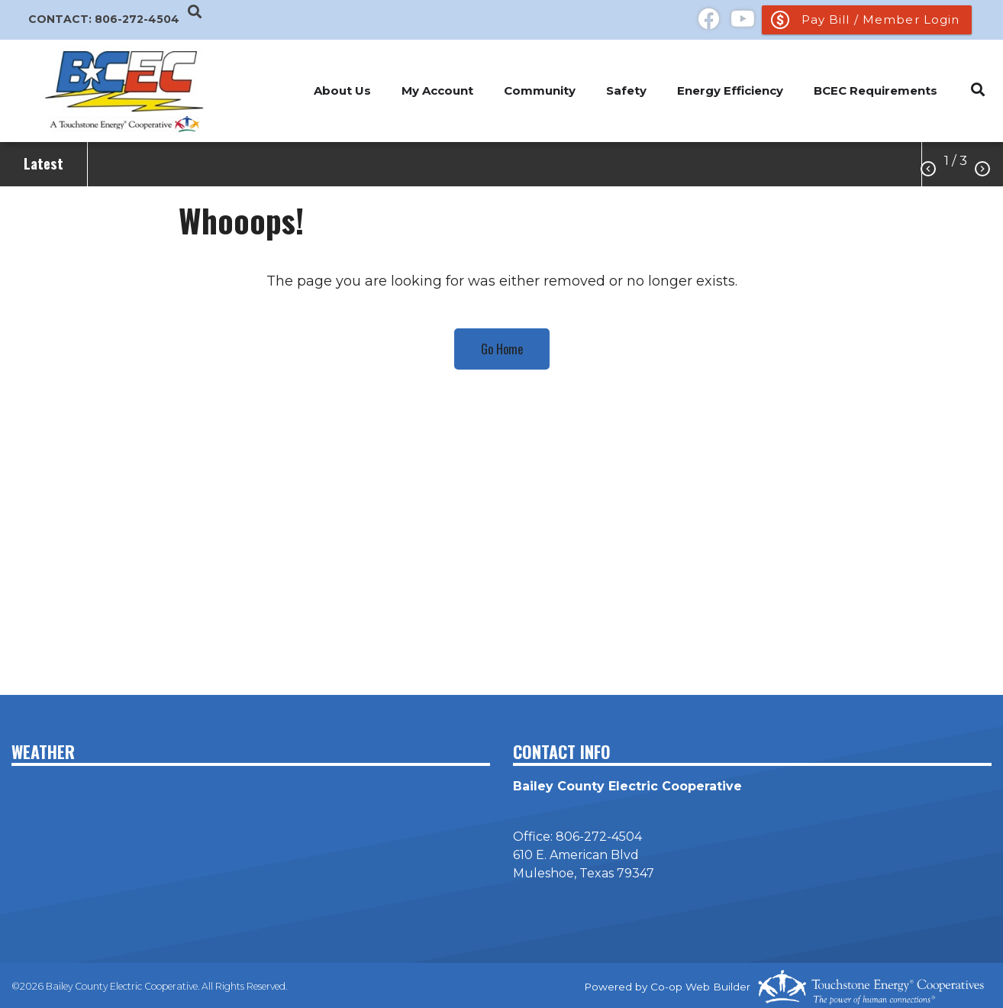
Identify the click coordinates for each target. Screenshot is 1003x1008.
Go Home (502, 349)
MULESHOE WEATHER (250, 834)
